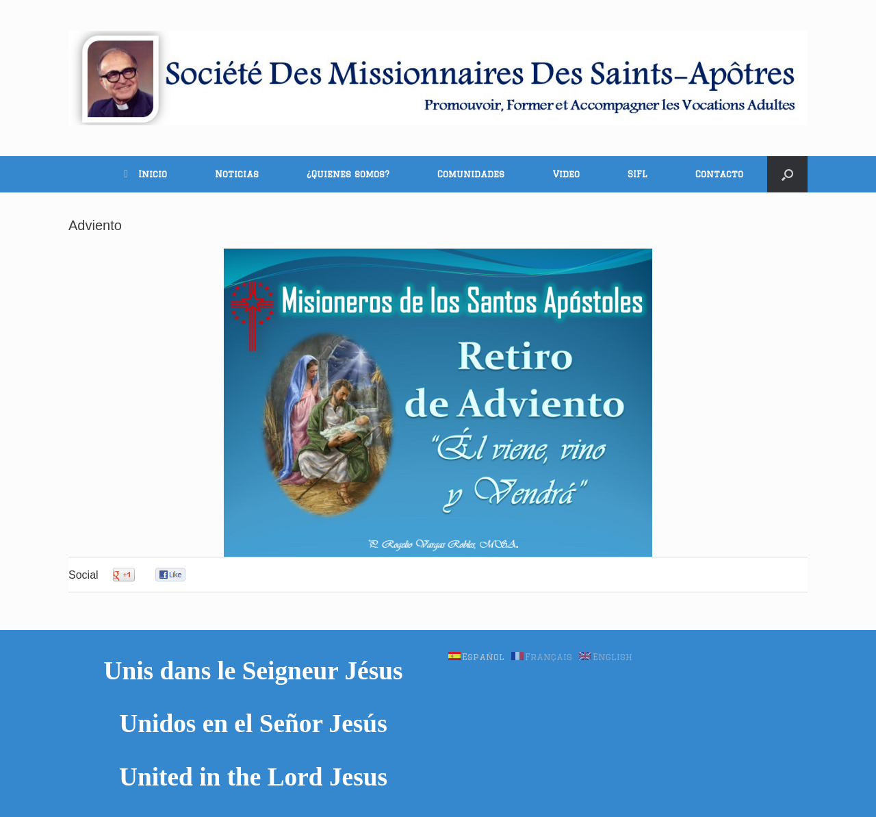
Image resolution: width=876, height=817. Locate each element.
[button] (787, 174)
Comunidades (470, 174)
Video (566, 174)
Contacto (719, 174)
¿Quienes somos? (348, 174)
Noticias (237, 174)
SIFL (637, 174)
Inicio (145, 174)
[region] (438, 403)
